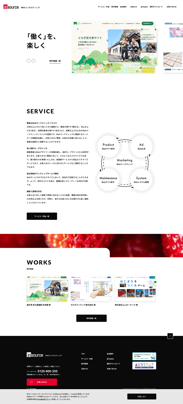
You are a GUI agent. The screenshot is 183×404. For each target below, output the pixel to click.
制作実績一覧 (55, 60)
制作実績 (114, 6)
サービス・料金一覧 (42, 216)
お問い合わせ (171, 6)
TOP (83, 354)
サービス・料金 (103, 6)
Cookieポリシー (44, 399)
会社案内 (123, 6)
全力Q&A (144, 6)
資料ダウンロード (156, 6)
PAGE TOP (170, 336)
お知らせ (133, 6)
